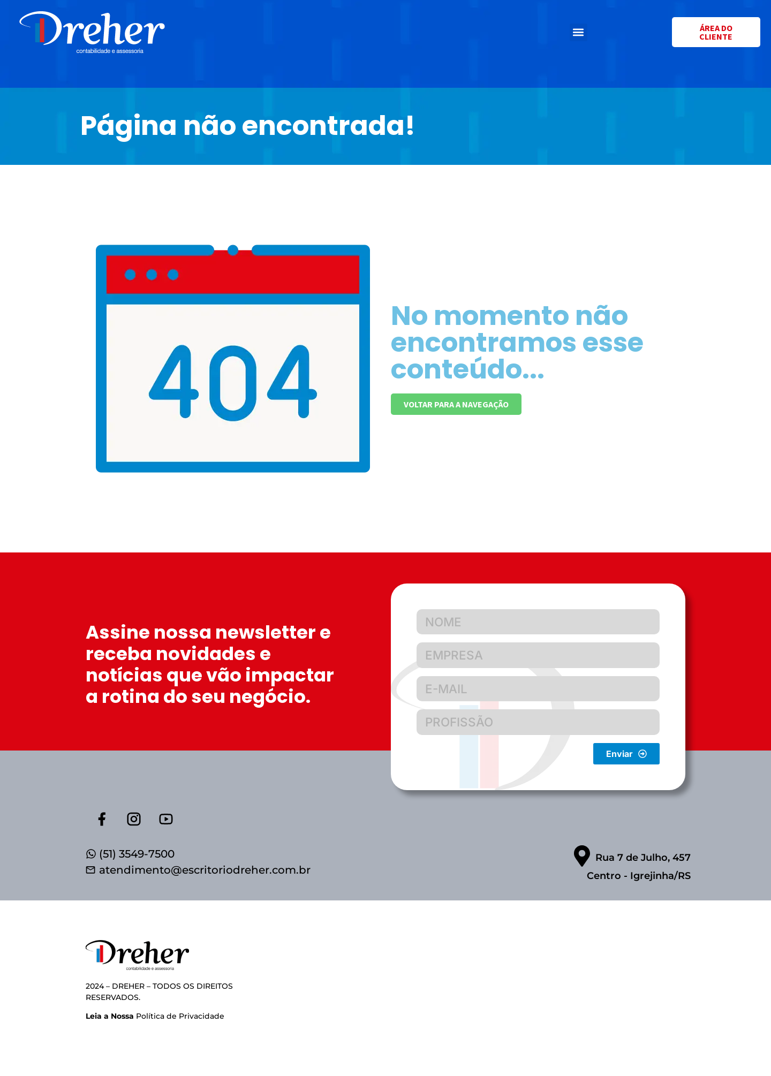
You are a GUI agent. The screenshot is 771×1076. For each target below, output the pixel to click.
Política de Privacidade (155, 1021)
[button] (578, 32)
